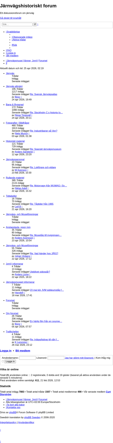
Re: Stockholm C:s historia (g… (46, 112)
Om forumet (12, 313)
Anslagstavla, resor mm (18, 227)
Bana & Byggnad (15, 104)
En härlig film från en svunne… (46, 321)
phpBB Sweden (32, 417)
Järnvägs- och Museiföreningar (22, 214)
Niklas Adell (21, 188)
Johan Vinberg (22, 256)
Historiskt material (15, 141)
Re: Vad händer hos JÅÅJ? (44, 253)
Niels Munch (21, 133)
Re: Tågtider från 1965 (42, 204)
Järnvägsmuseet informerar (20, 282)
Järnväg (10, 73)
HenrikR (19, 292)
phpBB (12, 412)
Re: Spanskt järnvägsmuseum (45, 149)
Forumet (10, 300)
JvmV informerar (14, 264)
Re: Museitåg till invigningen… (46, 235)
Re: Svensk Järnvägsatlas (43, 94)
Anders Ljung (22, 274)
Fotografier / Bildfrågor (17, 123)
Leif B (18, 206)
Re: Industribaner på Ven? (43, 131)
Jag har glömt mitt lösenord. (79, 358)
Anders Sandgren (24, 152)
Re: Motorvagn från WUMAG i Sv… (48, 185)
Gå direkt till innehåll (10, 18)
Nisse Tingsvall (23, 115)
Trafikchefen (12, 331)
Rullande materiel (15, 177)
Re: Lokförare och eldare (43, 167)
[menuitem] (22, 37)
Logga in (5, 350)
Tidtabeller (11, 196)
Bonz (17, 324)
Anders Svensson (24, 238)
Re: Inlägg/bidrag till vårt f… (44, 339)
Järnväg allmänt (14, 86)
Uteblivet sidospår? (40, 272)
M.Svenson (21, 170)
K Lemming (21, 342)
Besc (17, 97)
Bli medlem (22, 350)
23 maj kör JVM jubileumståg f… (47, 290)
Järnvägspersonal (15, 159)
